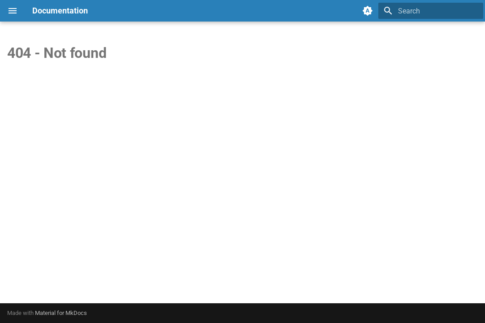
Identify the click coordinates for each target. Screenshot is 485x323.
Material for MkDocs (61, 313)
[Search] (430, 11)
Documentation (60, 10)
